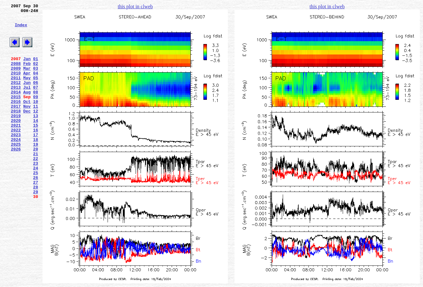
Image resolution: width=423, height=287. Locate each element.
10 (35, 119)
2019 (16, 136)
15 (35, 148)
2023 (16, 159)
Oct (26, 119)
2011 (16, 91)
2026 (16, 176)
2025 (16, 171)
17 (35, 159)
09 (35, 114)
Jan (26, 68)
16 (35, 153)
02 (35, 74)
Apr (26, 85)
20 (35, 176)
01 (35, 68)
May (26, 91)
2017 (16, 125)
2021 (16, 148)
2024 (16, 165)
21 (35, 182)
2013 (16, 102)
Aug (26, 108)
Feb (26, 74)
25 (35, 205)
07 (35, 102)
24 (35, 199)
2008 (16, 74)
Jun (26, 96)
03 (35, 79)
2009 (16, 79)
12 (35, 131)
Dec (26, 131)
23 (35, 193)
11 (35, 125)
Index (21, 29)
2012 (16, 96)
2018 (16, 131)
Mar (26, 79)
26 (35, 211)
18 (35, 165)
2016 (16, 119)
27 (35, 216)
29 (35, 228)
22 (35, 188)
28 (35, 222)
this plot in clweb (135, 6)
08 (35, 108)
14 (35, 142)
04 (35, 85)
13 (35, 136)
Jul (26, 102)
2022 (16, 153)
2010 (16, 85)
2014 (16, 108)
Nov (26, 125)
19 (35, 171)
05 (35, 91)
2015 (16, 114)
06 (35, 96)
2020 (16, 142)
